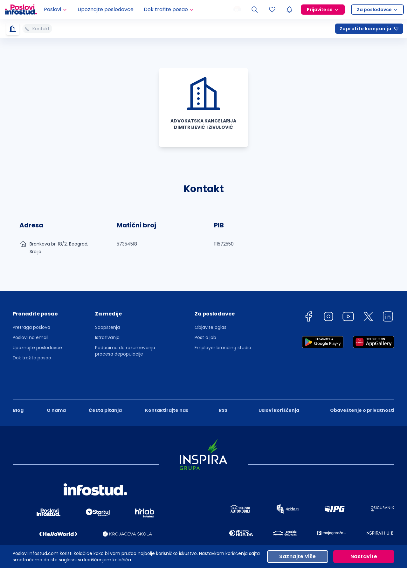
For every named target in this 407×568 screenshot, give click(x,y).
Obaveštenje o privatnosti (362, 388)
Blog (18, 388)
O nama (56, 388)
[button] (37, 316)
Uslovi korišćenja (279, 388)
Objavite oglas (210, 327)
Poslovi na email (30, 337)
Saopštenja (107, 327)
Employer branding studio (223, 347)
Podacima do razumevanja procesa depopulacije (125, 350)
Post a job (205, 337)
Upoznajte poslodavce (106, 9)
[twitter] (368, 317)
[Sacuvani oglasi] (272, 9)
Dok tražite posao (32, 358)
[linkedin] (388, 317)
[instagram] (328, 317)
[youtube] (348, 317)
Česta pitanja (105, 388)
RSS (223, 388)
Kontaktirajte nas (166, 388)
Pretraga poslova (31, 327)
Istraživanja (107, 337)
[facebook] (308, 317)
